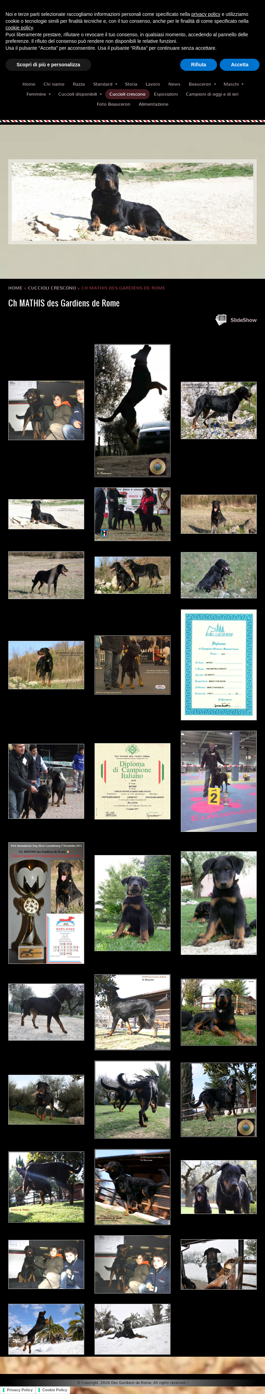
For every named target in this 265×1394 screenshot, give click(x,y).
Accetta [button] (239, 64)
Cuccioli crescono (127, 94)
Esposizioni (166, 94)
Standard (105, 84)
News (174, 84)
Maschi (234, 84)
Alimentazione (153, 104)
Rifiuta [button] (198, 64)
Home (28, 84)
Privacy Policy (20, 1390)
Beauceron (202, 84)
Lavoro (153, 84)
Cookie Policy (54, 1390)
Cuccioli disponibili (80, 94)
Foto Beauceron (113, 104)
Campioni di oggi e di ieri (212, 94)
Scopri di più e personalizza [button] (48, 64)
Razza (79, 84)
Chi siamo (54, 84)
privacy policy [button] (206, 14)
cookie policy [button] (19, 27)
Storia (131, 84)
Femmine (39, 94)
